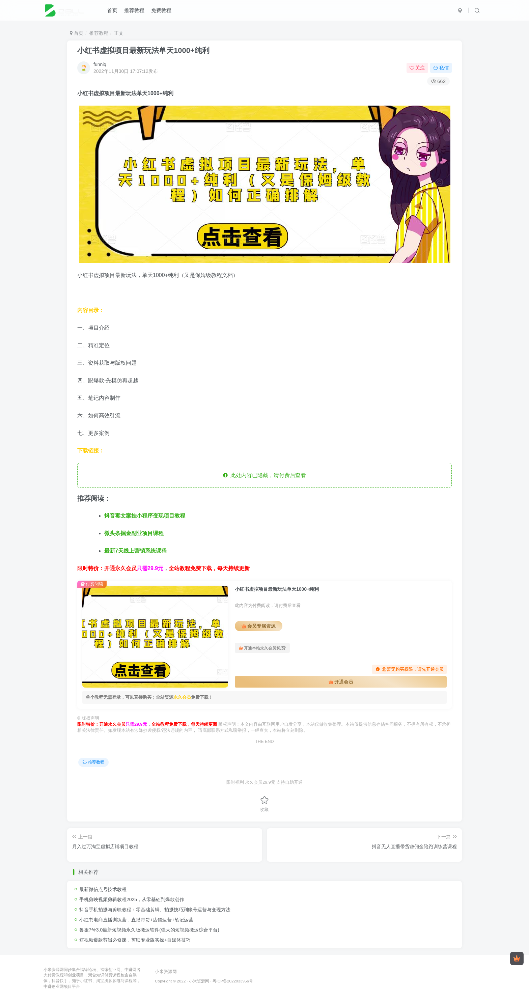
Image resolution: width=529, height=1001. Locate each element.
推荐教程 (134, 11)
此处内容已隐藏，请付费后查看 (264, 475)
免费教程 (161, 11)
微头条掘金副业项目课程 (134, 533)
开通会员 (341, 682)
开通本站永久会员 (262, 647)
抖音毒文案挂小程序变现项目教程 (144, 516)
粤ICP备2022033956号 (233, 981)
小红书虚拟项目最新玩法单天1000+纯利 (143, 50)
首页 (112, 11)
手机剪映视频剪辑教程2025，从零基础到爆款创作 (131, 899)
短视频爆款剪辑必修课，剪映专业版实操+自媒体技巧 (135, 940)
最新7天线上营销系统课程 (135, 551)
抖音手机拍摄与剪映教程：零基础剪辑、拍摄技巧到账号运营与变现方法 (154, 909)
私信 (441, 68)
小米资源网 (166, 971)
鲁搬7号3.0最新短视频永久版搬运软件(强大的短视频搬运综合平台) (149, 930)
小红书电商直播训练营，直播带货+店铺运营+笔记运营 (136, 919)
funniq (99, 64)
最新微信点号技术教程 (103, 889)
